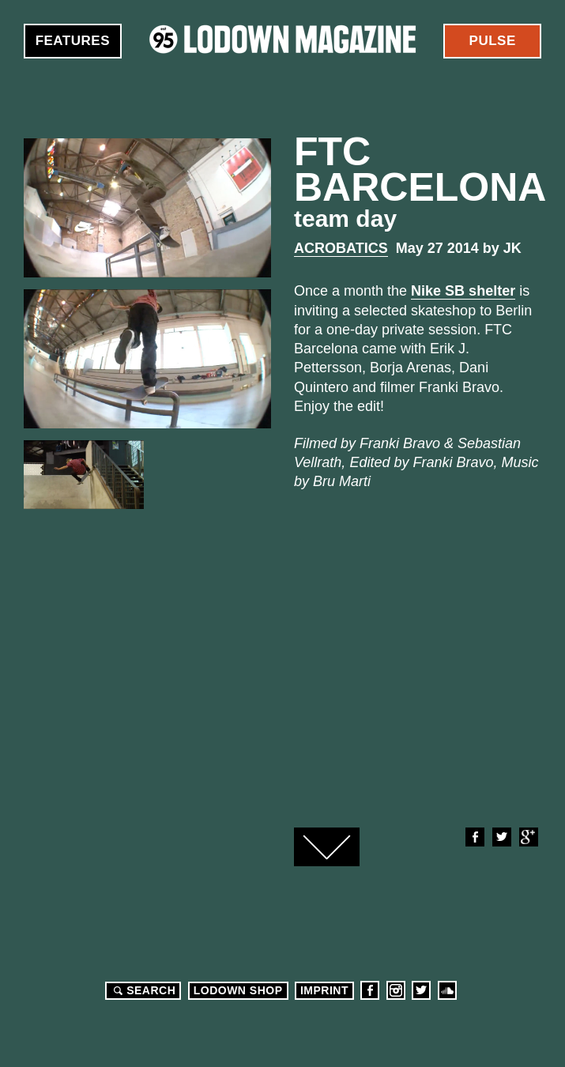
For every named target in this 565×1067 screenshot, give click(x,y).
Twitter (501, 837)
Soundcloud (447, 990)
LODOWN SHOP (238, 990)
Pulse (492, 40)
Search (142, 990)
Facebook (474, 837)
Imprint (324, 990)
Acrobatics (341, 248)
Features (73, 40)
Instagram (395, 990)
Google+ (528, 837)
